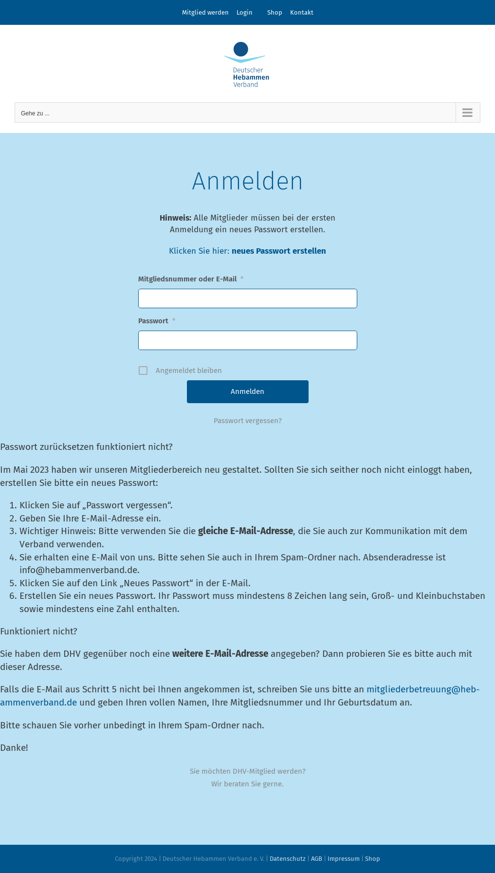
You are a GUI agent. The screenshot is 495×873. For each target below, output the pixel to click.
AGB (316, 858)
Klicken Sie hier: (200, 251)
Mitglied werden (205, 12)
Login (245, 12)
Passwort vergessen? (248, 420)
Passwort (156, 320)
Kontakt (301, 12)
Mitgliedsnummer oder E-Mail (190, 279)
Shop (274, 12)
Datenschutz (288, 858)
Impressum (344, 858)
